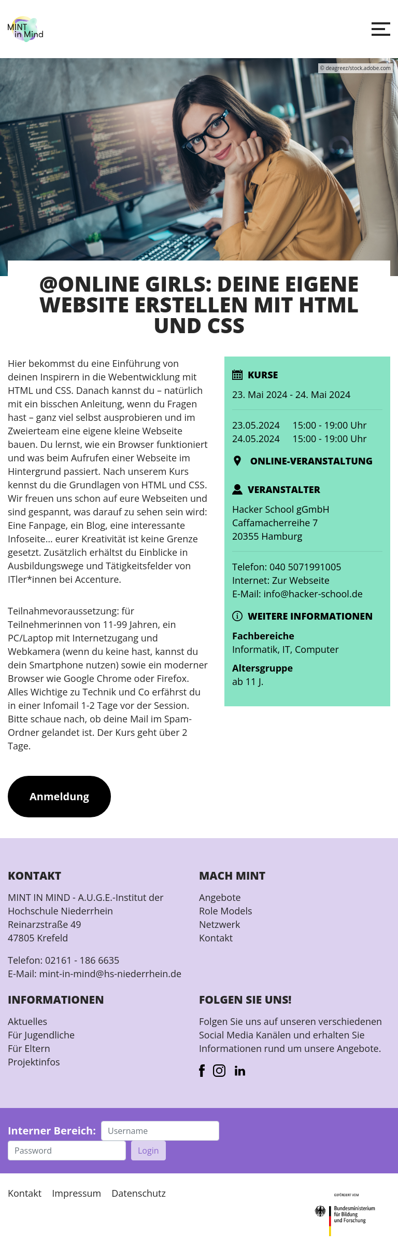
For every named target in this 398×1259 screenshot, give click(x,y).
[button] (381, 29)
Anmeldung (59, 796)
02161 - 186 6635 (82, 960)
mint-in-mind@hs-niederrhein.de (110, 973)
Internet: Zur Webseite (281, 580)
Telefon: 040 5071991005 (286, 566)
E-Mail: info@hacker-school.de (297, 593)
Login (148, 1150)
